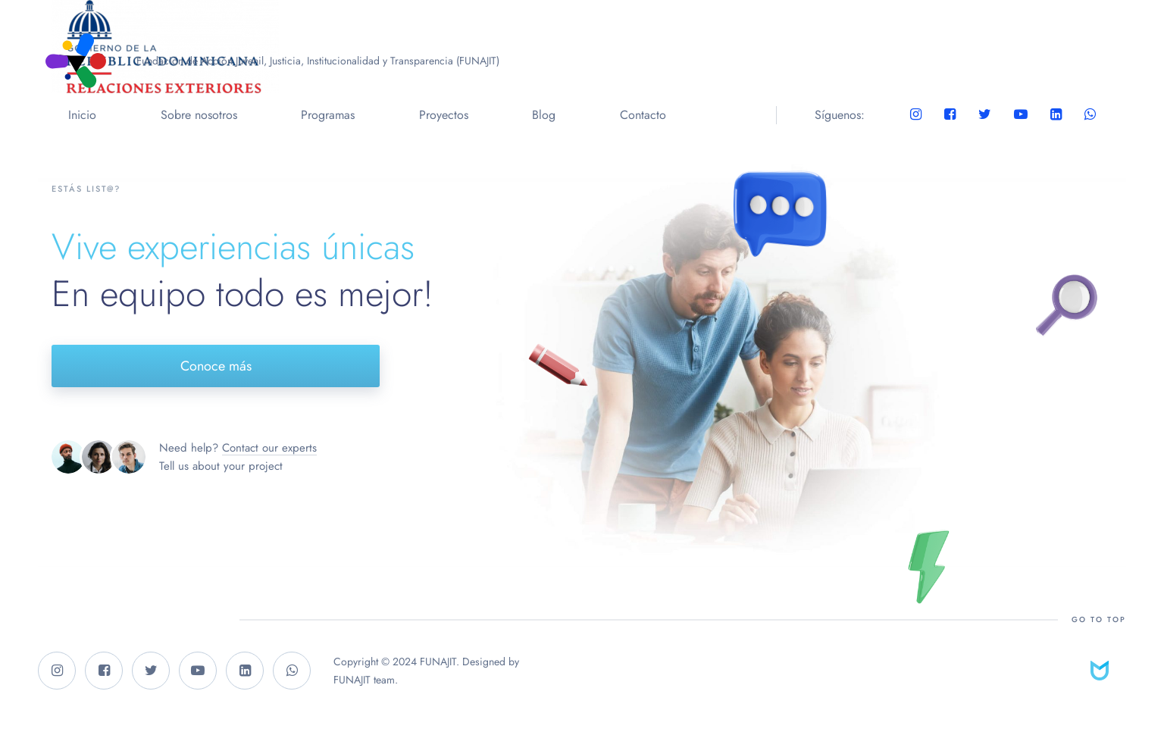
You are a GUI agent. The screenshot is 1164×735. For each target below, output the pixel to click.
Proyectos (443, 115)
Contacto (643, 115)
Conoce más (216, 366)
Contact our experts (269, 447)
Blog (543, 115)
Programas (328, 115)
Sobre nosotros (199, 115)
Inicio (82, 115)
